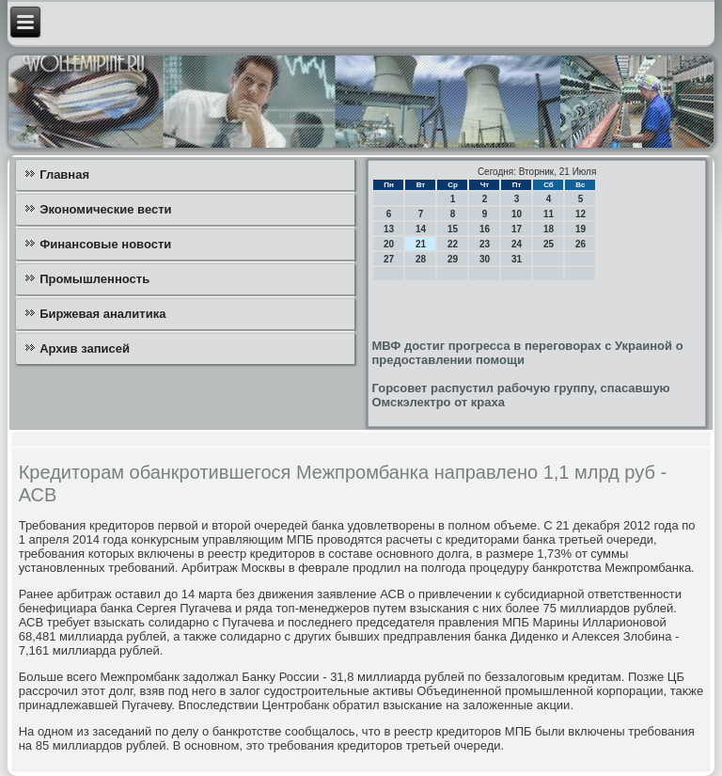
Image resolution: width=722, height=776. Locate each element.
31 (516, 259)
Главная (64, 174)
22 (452, 244)
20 (389, 244)
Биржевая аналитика (102, 314)
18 (548, 229)
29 (452, 259)
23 (484, 244)
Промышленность (94, 279)
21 (421, 244)
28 (421, 259)
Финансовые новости (105, 244)
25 (548, 244)
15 (452, 229)
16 (484, 229)
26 (580, 244)
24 (516, 244)
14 (421, 229)
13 (389, 229)
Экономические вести (105, 209)
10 (516, 214)
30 (484, 259)
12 (580, 214)
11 (548, 214)
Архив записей (84, 348)
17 (516, 229)
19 (580, 229)
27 (389, 259)
